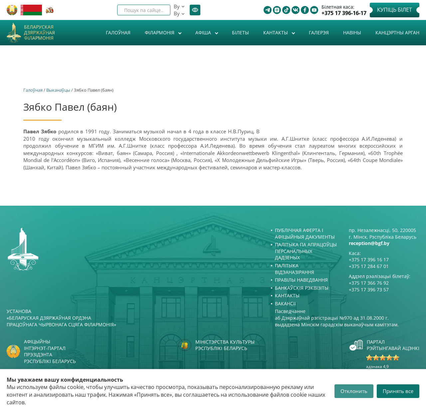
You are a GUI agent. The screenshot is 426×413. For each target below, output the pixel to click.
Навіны (352, 32)
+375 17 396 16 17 (369, 259)
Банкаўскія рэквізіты (301, 288)
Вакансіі (285, 303)
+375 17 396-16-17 (343, 13)
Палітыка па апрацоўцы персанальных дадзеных (306, 251)
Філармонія (160, 32)
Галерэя (319, 32)
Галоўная (118, 32)
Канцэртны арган (397, 32)
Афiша (203, 32)
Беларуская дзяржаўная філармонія (39, 32)
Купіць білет (394, 9)
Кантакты (276, 32)
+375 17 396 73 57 (369, 289)
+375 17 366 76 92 (369, 283)
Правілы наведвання (301, 280)
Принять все (398, 391)
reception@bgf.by (369, 243)
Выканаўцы (58, 90)
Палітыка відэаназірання (294, 268)
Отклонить (353, 391)
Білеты (240, 32)
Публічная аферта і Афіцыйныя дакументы (305, 233)
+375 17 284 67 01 (369, 266)
